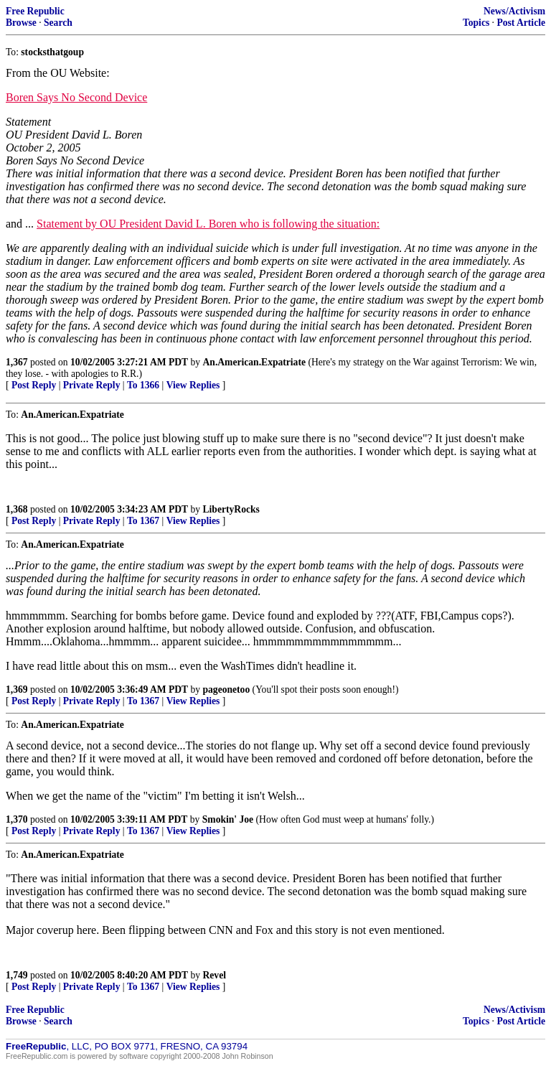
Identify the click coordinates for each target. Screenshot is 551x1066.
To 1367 (143, 520)
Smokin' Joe (227, 819)
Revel (214, 975)
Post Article (520, 22)
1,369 (17, 689)
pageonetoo (226, 689)
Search (58, 22)
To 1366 (143, 385)
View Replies (193, 385)
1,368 (17, 509)
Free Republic (35, 11)
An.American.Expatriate (254, 362)
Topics (476, 22)
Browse (21, 22)
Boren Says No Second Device (76, 97)
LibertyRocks (231, 509)
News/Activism (514, 11)
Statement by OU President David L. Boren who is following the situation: (208, 224)
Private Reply (92, 385)
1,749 (17, 975)
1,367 (17, 362)
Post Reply (33, 385)
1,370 (17, 819)
